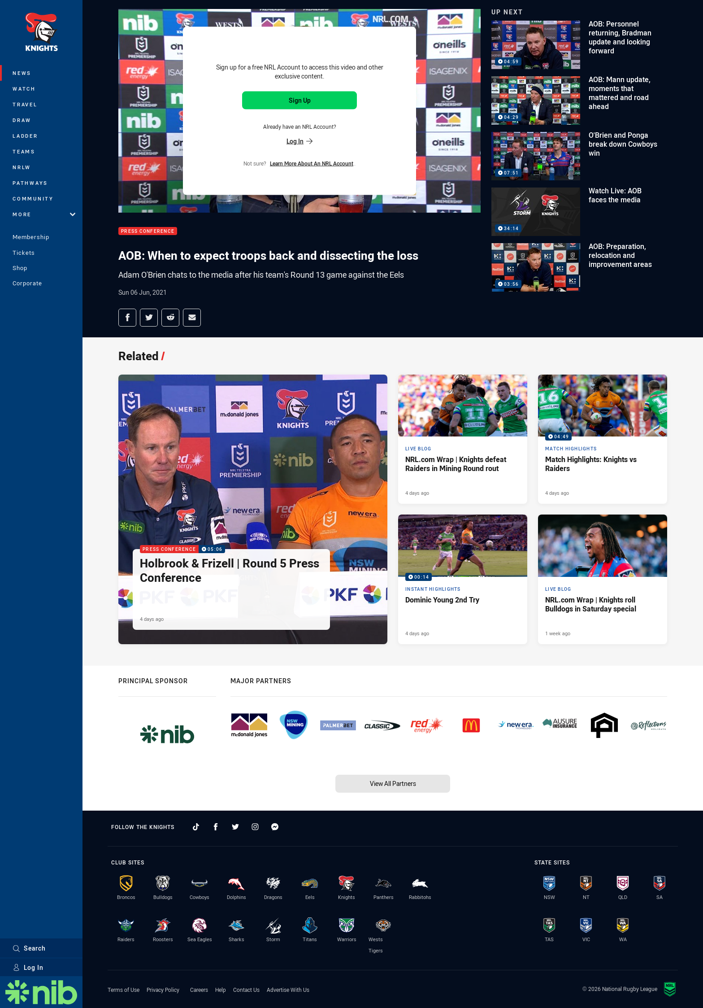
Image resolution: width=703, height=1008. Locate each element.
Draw (22, 120)
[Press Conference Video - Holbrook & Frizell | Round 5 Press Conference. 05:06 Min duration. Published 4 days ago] (252, 509)
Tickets (24, 253)
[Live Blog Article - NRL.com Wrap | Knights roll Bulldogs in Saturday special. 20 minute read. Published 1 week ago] (602, 579)
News (22, 73)
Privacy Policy (163, 989)
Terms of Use (123, 989)
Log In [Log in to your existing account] (299, 140)
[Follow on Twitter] (235, 827)
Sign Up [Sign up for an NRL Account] (300, 100)
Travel (25, 104)
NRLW (22, 167)
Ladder (25, 135)
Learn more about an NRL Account (311, 163)
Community (33, 198)
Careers (199, 989)
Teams (24, 151)
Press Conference (147, 231)
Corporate (27, 283)
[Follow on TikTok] (196, 827)
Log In (28, 967)
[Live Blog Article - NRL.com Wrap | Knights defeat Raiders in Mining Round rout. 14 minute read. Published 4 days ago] (462, 439)
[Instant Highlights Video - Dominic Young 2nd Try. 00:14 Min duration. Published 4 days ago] (462, 579)
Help (220, 989)
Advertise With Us (288, 989)
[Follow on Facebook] (215, 827)
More (44, 214)
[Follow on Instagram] (255, 827)
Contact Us (246, 989)
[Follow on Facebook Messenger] (274, 827)
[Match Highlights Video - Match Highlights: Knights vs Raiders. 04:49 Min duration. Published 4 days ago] (602, 439)
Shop (20, 268)
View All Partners (393, 783)
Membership (31, 237)
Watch (24, 88)
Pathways (30, 182)
